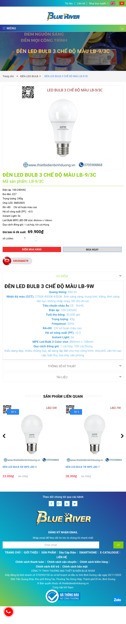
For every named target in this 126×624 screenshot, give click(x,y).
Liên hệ (81, 3)
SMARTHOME (88, 552)
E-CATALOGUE (109, 552)
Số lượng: (8, 238)
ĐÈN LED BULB (29, 76)
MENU (9, 28)
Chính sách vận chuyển (61, 561)
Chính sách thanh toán (30, 561)
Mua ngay (92, 249)
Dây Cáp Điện (67, 552)
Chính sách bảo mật (75, 566)
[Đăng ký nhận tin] (118, 544)
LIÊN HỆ (62, 557)
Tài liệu (69, 3)
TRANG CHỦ (13, 552)
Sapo (70, 587)
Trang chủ (9, 76)
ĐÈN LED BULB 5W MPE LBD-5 (20, 466)
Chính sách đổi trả (47, 566)
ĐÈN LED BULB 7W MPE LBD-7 (83, 466)
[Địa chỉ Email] (51, 544)
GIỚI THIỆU (31, 552)
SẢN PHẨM (48, 552)
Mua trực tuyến (97, 3)
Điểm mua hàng (32, 249)
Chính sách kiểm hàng (94, 561)
